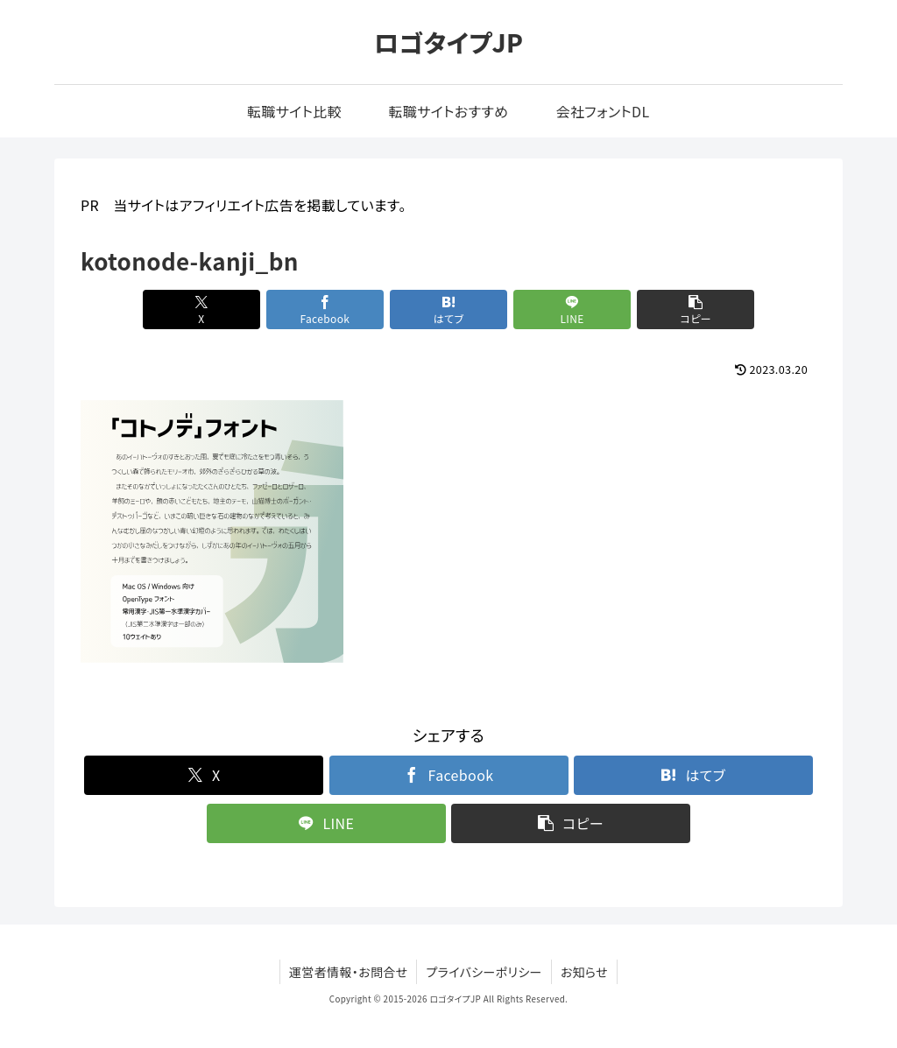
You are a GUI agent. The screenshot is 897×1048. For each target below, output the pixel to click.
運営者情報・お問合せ (348, 972)
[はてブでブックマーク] (448, 309)
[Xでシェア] (201, 309)
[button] (695, 309)
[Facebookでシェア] (325, 309)
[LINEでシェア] (572, 309)
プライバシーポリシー (483, 972)
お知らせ (584, 972)
